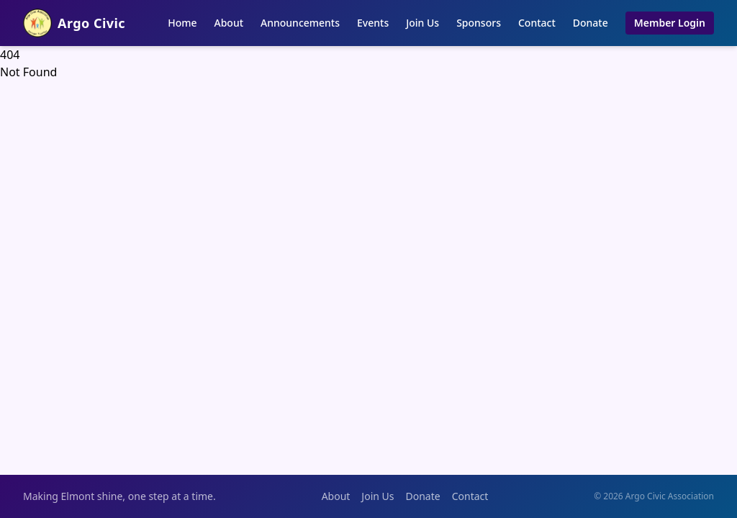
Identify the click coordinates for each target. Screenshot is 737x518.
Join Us (422, 22)
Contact (537, 22)
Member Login (669, 22)
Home (182, 22)
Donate (590, 22)
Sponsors (478, 22)
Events (373, 22)
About (229, 22)
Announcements (300, 22)
